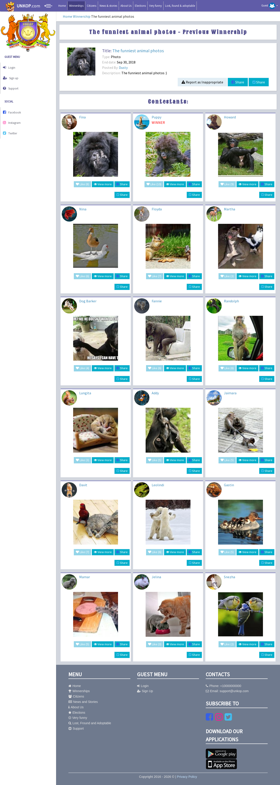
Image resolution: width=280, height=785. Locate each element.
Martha (229, 209)
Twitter (12, 127)
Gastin (229, 485)
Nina (82, 209)
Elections (140, 6)
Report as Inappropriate (202, 82)
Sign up (12, 76)
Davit (83, 485)
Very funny (155, 6)
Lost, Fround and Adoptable (89, 723)
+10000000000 (230, 686)
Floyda (157, 209)
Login (10, 67)
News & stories (108, 6)
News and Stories (83, 702)
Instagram (13, 118)
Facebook (13, 108)
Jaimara (230, 393)
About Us (125, 6)
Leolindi (158, 485)
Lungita (85, 393)
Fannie (157, 301)
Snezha (229, 577)
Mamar (84, 577)
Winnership (81, 16)
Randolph (231, 301)
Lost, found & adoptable (180, 6)
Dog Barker (87, 301)
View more (103, 184)
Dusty (123, 67)
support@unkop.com (234, 691)
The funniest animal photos (138, 50)
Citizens (91, 6)
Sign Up (145, 691)
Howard (230, 117)
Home (62, 6)
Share (238, 82)
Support (12, 85)
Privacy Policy (187, 776)
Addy (155, 393)
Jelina (156, 577)
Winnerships (76, 6)
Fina (82, 117)
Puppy (156, 117)
